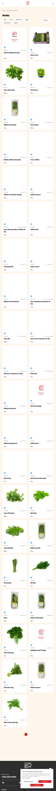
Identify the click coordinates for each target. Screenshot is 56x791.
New (11, 19)
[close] (50, 769)
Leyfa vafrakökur (36, 785)
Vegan (27, 19)
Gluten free (19, 19)
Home (3, 10)
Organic (16, 23)
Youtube (20, 782)
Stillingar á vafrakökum (28, 781)
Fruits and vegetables (12, 10)
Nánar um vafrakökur (26, 777)
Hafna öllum (45, 781)
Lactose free (7, 23)
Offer (5, 19)
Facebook (3, 782)
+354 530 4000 (8, 777)
